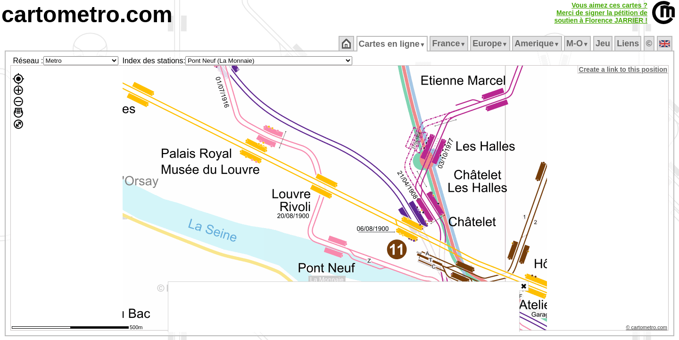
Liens (629, 43)
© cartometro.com (647, 329)
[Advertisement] (343, 307)
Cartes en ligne (392, 44)
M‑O (578, 43)
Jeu (603, 43)
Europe (490, 43)
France (449, 43)
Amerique (537, 43)
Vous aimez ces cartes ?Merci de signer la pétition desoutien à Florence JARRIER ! (600, 12)
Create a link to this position (624, 69)
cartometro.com (87, 14)
